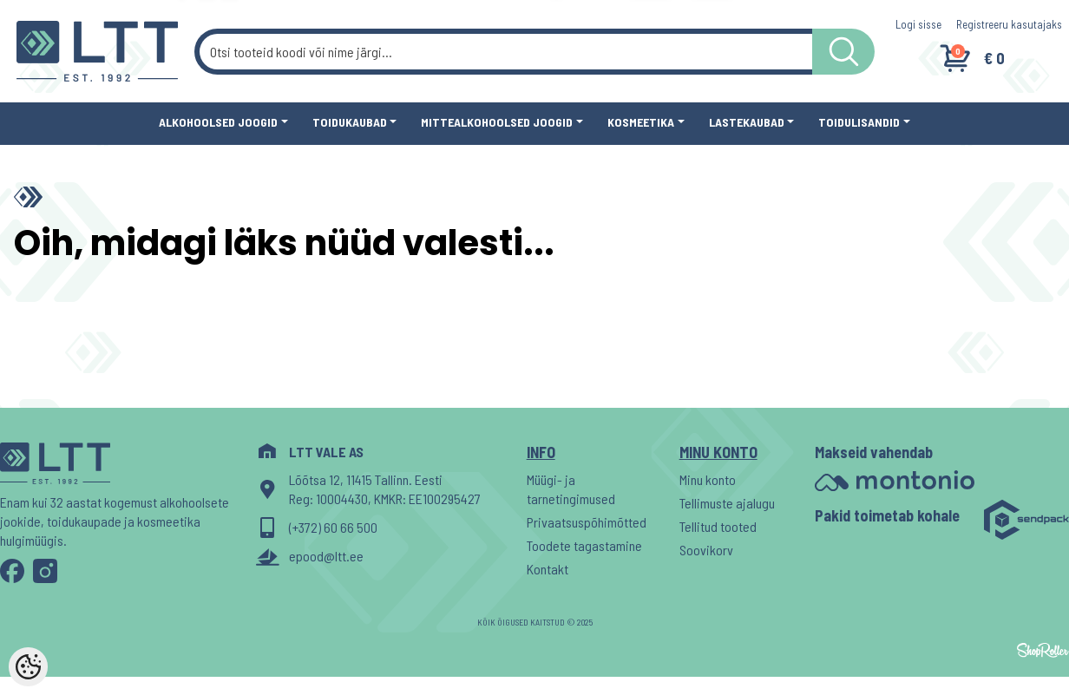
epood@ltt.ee (326, 555)
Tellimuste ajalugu (727, 503)
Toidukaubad (349, 122)
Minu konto (707, 479)
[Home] (32, 197)
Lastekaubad (746, 122)
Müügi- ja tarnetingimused (571, 489)
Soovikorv (706, 549)
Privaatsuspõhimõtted (586, 522)
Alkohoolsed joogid (218, 122)
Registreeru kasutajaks (1009, 24)
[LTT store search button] (843, 52)
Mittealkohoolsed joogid (497, 122)
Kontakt (547, 569)
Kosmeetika (640, 122)
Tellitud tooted (718, 526)
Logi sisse (918, 24)
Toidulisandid (859, 122)
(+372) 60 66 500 (333, 527)
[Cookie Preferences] (28, 666)
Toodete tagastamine (584, 545)
